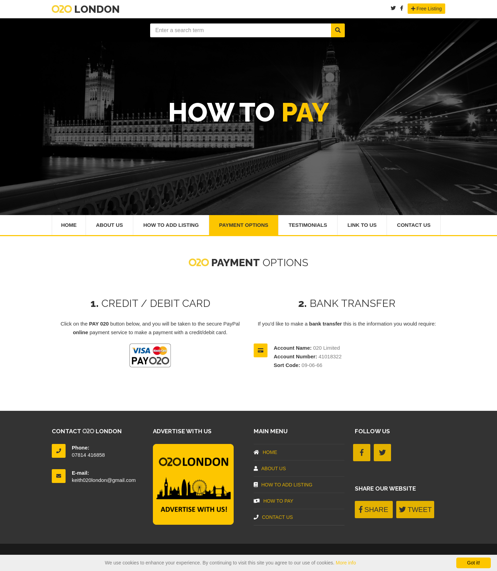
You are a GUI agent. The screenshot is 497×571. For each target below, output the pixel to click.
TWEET (415, 509)
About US (270, 468)
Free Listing (426, 8)
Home (69, 225)
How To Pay (273, 501)
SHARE (373, 509)
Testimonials (308, 225)
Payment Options (244, 225)
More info (346, 562)
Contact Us (414, 225)
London (86, 9)
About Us (109, 225)
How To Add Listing (171, 225)
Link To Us (362, 225)
